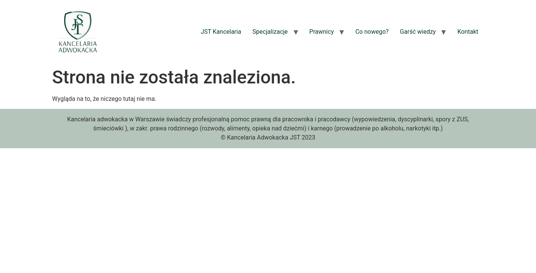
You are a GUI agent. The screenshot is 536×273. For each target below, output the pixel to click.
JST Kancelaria (221, 31)
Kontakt (467, 31)
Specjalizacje (270, 31)
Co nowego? (372, 31)
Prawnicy (321, 31)
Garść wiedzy (418, 31)
